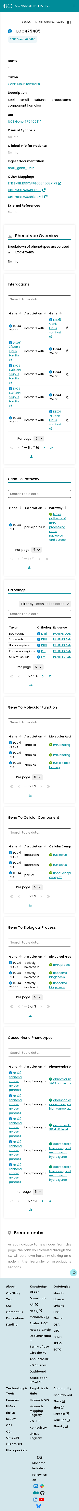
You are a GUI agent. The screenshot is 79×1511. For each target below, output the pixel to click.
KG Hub (35, 1421)
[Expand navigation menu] (74, 6)
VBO (56, 1331)
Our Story (13, 1293)
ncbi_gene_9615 (21, 168)
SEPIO (57, 1343)
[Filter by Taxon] (45, 604)
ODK (9, 1432)
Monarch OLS (39, 1400)
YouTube (61, 1420)
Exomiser (12, 1400)
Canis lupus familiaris (24, 84)
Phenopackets (16, 1450)
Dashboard (38, 1371)
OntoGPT (13, 1438)
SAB (9, 1306)
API (34, 1305)
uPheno (58, 1306)
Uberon (58, 1299)
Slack (59, 1401)
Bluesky (60, 1426)
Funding (12, 1325)
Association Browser (38, 1380)
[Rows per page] (38, 438)
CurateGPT (14, 1444)
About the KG (39, 1359)
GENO (57, 1337)
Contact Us (14, 1312)
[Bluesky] (38, 1506)
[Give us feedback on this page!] (73, 1272)
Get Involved (62, 1395)
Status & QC (39, 1323)
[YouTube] (41, 1499)
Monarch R (39, 1317)
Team (10, 1299)
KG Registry (38, 1428)
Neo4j (36, 1311)
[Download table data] (31, 456)
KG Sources (38, 1365)
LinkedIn (61, 1414)
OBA (56, 1325)
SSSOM (11, 1419)
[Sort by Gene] (19, 313)
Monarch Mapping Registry (36, 1410)
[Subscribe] (35, 1486)
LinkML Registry (36, 1436)
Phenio (58, 1318)
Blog (58, 1408)
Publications (15, 1318)
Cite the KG (38, 1353)
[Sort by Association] (44, 313)
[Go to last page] (51, 448)
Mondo (58, 1293)
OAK (9, 1425)
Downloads (38, 1298)
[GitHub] (42, 1492)
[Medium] (36, 1492)
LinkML (10, 1413)
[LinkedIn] (35, 1499)
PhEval (11, 1406)
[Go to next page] (43, 448)
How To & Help (40, 1330)
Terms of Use (39, 1347)
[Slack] (42, 1486)
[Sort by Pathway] (64, 508)
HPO (56, 1312)
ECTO (57, 1349)
